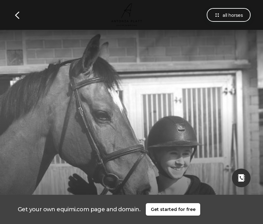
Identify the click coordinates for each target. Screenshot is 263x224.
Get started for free (173, 209)
